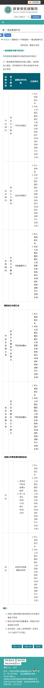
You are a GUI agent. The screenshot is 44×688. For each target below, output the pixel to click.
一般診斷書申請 (36, 40)
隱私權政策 (9, 660)
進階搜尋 (36, 17)
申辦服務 (24, 40)
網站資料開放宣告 (12, 664)
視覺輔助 (36, 2)
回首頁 (6, 40)
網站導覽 (21, 660)
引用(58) (7, 35)
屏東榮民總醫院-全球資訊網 (22, 12)
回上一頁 (16, 646)
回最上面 (28, 646)
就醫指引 (15, 40)
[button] (28, 16)
